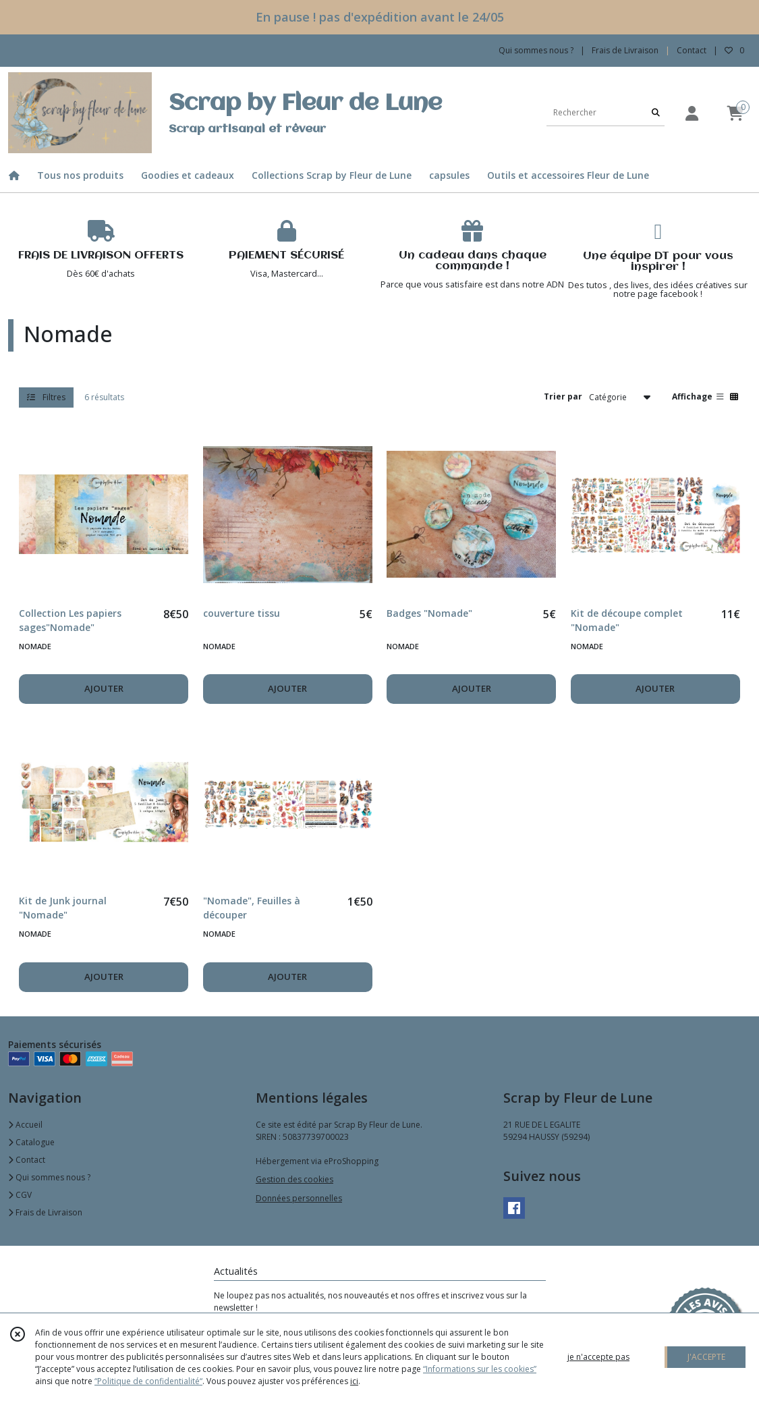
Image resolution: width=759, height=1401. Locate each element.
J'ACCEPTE (706, 1357)
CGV (20, 1195)
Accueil (25, 1124)
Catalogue (31, 1142)
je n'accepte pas (598, 1357)
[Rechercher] (656, 112)
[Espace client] (691, 113)
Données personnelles (299, 1198)
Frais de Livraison (45, 1212)
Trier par (563, 396)
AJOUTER (103, 688)
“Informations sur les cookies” (479, 1369)
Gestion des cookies (294, 1179)
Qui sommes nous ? (49, 1177)
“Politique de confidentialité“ (148, 1381)
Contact (691, 50)
